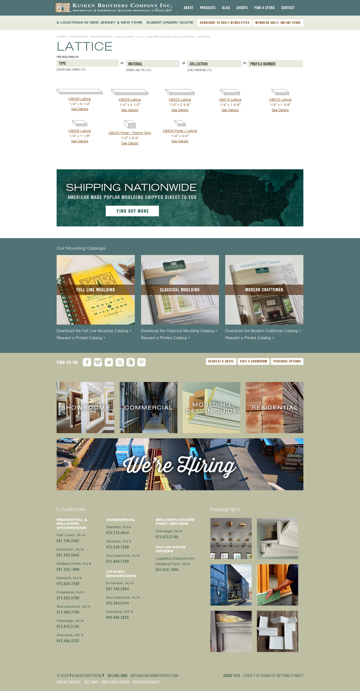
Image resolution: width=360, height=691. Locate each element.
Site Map (91, 682)
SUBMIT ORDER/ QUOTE (169, 22)
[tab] (188, 7)
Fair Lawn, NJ (69, 535)
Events (242, 7)
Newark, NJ (67, 578)
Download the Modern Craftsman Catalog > (263, 330)
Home (61, 36)
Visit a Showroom (253, 361)
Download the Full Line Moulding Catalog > (94, 330)
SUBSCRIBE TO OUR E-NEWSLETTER (224, 22)
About (189, 7)
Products (208, 7)
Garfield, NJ (117, 527)
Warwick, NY (69, 635)
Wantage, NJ (69, 621)
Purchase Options (287, 361)
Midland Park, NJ (72, 563)
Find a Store (264, 7)
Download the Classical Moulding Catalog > (179, 330)
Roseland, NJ (69, 592)
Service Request (146, 682)
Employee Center (115, 682)
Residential (101, 36)
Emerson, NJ (69, 549)
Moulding (125, 36)
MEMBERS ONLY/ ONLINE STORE (278, 22)
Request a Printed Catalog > (81, 338)
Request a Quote (221, 361)
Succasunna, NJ (72, 606)
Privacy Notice (69, 682)
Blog (226, 7)
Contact (288, 7)
